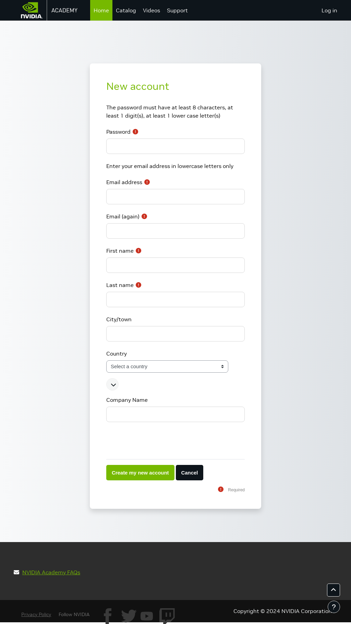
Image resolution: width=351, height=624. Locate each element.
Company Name (127, 399)
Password (118, 131)
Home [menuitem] (101, 10)
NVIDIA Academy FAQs (51, 572)
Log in (329, 10)
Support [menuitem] (177, 10)
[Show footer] (334, 607)
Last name (120, 284)
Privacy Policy (36, 614)
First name (120, 250)
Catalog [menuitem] (126, 10)
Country (116, 353)
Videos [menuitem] (151, 10)
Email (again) (123, 216)
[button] (112, 384)
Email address (124, 182)
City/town (119, 319)
